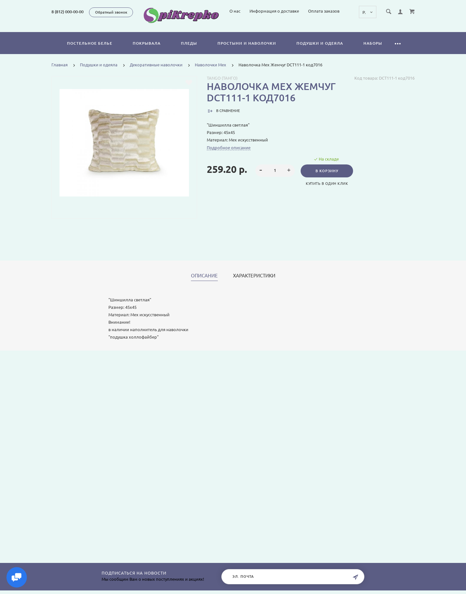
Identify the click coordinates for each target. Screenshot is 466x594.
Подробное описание (228, 155)
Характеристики (254, 283)
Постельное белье (89, 51)
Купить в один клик (327, 191)
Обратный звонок (111, 12)
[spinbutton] (275, 178)
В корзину (327, 178)
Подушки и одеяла (319, 51)
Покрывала (147, 51)
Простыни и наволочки (246, 51)
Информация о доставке (329, 28)
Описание (204, 283)
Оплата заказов (379, 28)
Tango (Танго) (222, 85)
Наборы (372, 51)
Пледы (189, 51)
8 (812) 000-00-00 (67, 11)
